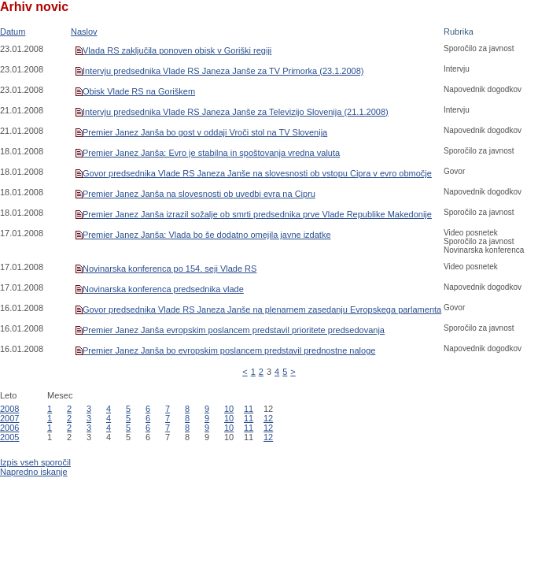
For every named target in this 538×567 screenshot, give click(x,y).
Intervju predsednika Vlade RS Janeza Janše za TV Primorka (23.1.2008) (223, 71)
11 (248, 408)
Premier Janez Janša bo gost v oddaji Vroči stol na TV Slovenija (205, 132)
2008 (9, 408)
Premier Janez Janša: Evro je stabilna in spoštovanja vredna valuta (211, 153)
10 (229, 408)
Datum (12, 31)
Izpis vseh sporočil (35, 462)
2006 (9, 427)
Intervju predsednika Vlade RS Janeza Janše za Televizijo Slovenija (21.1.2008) (236, 112)
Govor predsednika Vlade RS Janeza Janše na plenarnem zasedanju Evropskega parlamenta (262, 309)
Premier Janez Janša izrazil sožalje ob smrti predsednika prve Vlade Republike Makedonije (257, 214)
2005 (9, 437)
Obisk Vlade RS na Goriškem (139, 91)
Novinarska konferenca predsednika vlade (163, 289)
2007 (9, 418)
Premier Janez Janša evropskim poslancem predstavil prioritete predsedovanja (234, 330)
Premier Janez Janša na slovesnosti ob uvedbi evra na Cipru (199, 193)
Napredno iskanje (34, 471)
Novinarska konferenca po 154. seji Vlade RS (169, 268)
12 (268, 418)
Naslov (84, 31)
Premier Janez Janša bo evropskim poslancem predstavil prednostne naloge (229, 350)
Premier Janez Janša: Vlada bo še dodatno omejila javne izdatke (207, 234)
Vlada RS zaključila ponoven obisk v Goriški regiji (177, 50)
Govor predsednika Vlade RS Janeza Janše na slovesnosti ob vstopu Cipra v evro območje (257, 173)
